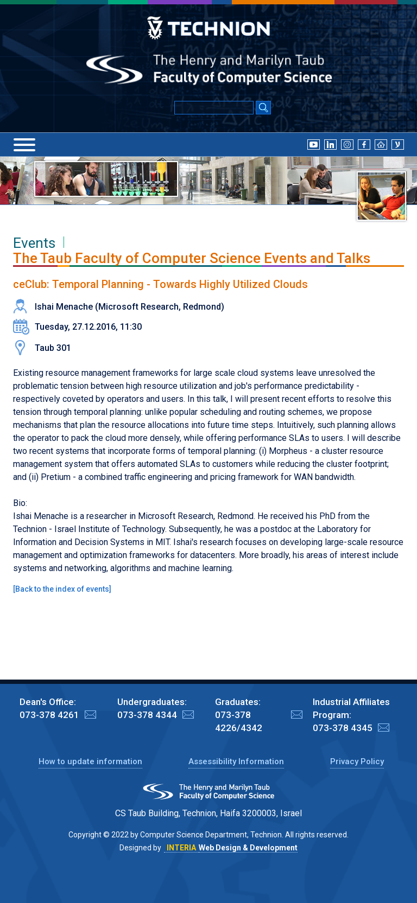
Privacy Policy (357, 761)
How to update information (90, 761)
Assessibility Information (236, 761)
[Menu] (24, 145)
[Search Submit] (263, 108)
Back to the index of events (62, 589)
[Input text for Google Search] (214, 107)
